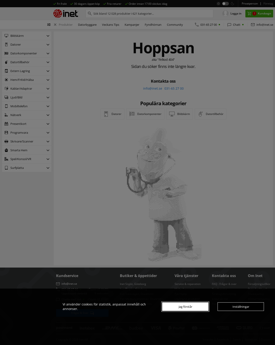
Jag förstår (185, 307)
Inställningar (240, 307)
